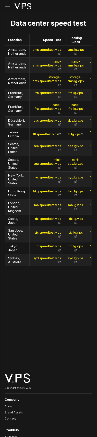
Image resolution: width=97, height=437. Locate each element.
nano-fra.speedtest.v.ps (48, 109)
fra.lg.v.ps (75, 95)
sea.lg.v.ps (75, 148)
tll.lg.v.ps (76, 134)
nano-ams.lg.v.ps (75, 65)
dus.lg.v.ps (75, 122)
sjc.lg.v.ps (75, 234)
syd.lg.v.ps (75, 260)
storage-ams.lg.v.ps (75, 81)
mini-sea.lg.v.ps (75, 163)
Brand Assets (14, 412)
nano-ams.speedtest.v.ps (47, 65)
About (9, 406)
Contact (10, 418)
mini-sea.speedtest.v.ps (47, 163)
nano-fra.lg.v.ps (75, 109)
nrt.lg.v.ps (76, 248)
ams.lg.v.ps (75, 52)
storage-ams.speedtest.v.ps (47, 81)
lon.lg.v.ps (75, 207)
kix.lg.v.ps (75, 221)
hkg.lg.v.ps (76, 193)
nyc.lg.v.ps (75, 179)
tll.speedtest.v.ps (47, 134)
